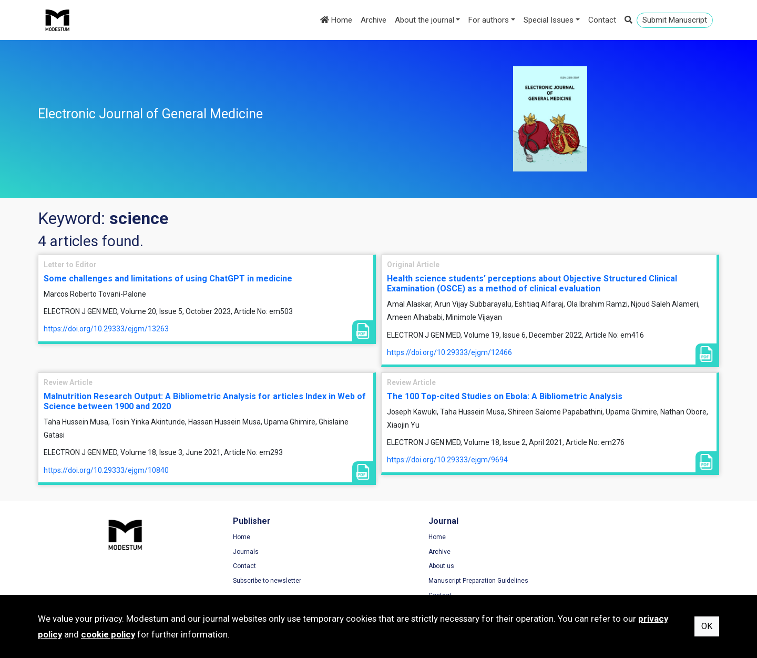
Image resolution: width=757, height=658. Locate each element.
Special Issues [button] (549, 20)
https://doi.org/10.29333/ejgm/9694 (447, 459)
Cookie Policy (584, 566)
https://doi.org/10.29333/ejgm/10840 (106, 470)
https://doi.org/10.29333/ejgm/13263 (106, 329)
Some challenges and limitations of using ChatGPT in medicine (168, 279)
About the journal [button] (424, 20)
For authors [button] (488, 20)
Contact (602, 20)
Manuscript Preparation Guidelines (439, 581)
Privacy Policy (585, 552)
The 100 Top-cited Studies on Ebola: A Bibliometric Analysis (504, 396)
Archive (373, 20)
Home (336, 20)
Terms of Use (584, 537)
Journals (226, 552)
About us (402, 566)
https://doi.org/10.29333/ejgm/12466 (449, 352)
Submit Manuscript (674, 20)
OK (706, 626)
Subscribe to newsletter (247, 581)
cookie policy (108, 634)
